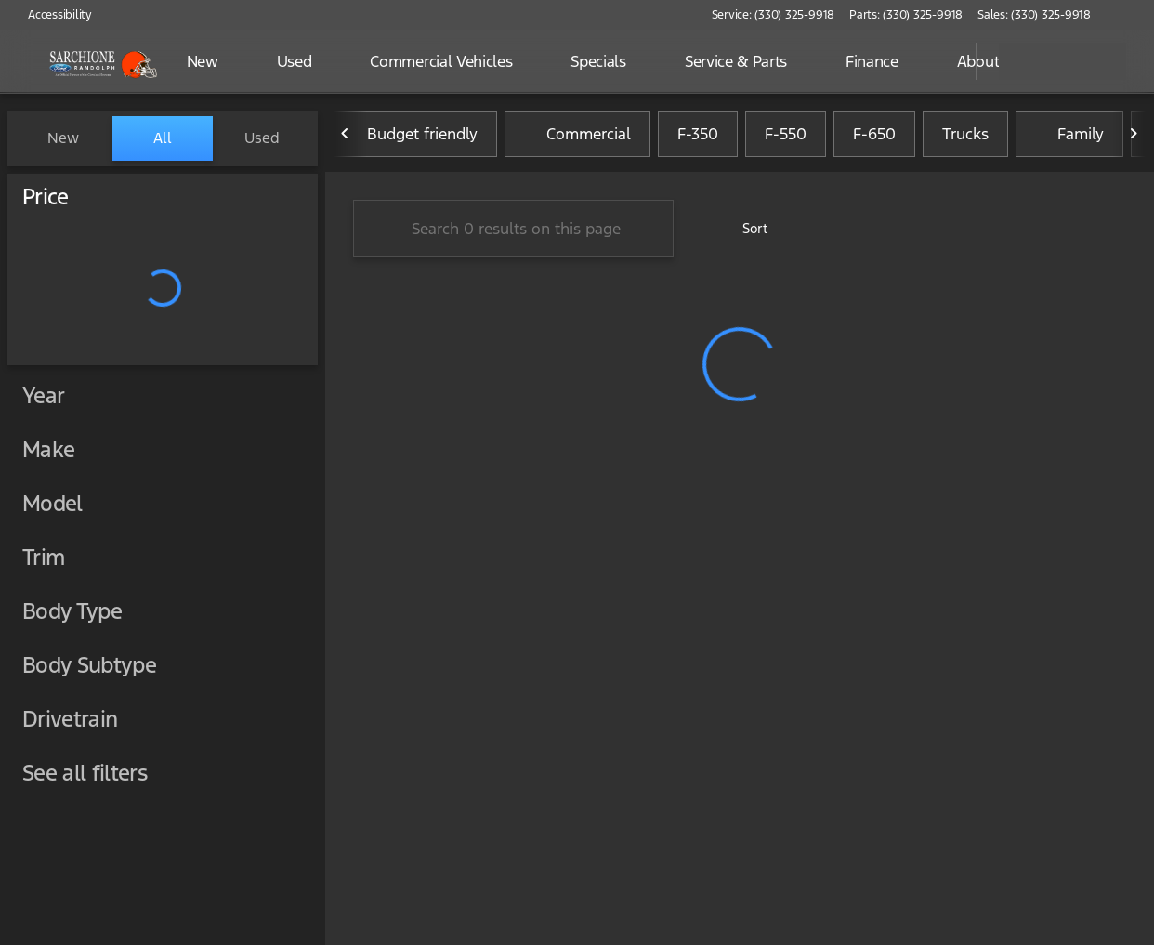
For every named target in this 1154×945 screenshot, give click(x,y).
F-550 (785, 138)
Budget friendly (411, 138)
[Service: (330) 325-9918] (773, 15)
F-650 (874, 138)
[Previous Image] (345, 138)
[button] (1132, 15)
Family (1069, 138)
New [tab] (63, 138)
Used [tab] (262, 138)
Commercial (577, 138)
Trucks (965, 138)
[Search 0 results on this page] (513, 233)
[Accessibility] (51, 15)
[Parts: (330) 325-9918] (906, 15)
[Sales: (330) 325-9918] (1034, 15)
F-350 (697, 138)
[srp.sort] (744, 233)
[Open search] (938, 61)
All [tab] (162, 138)
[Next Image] (1133, 138)
